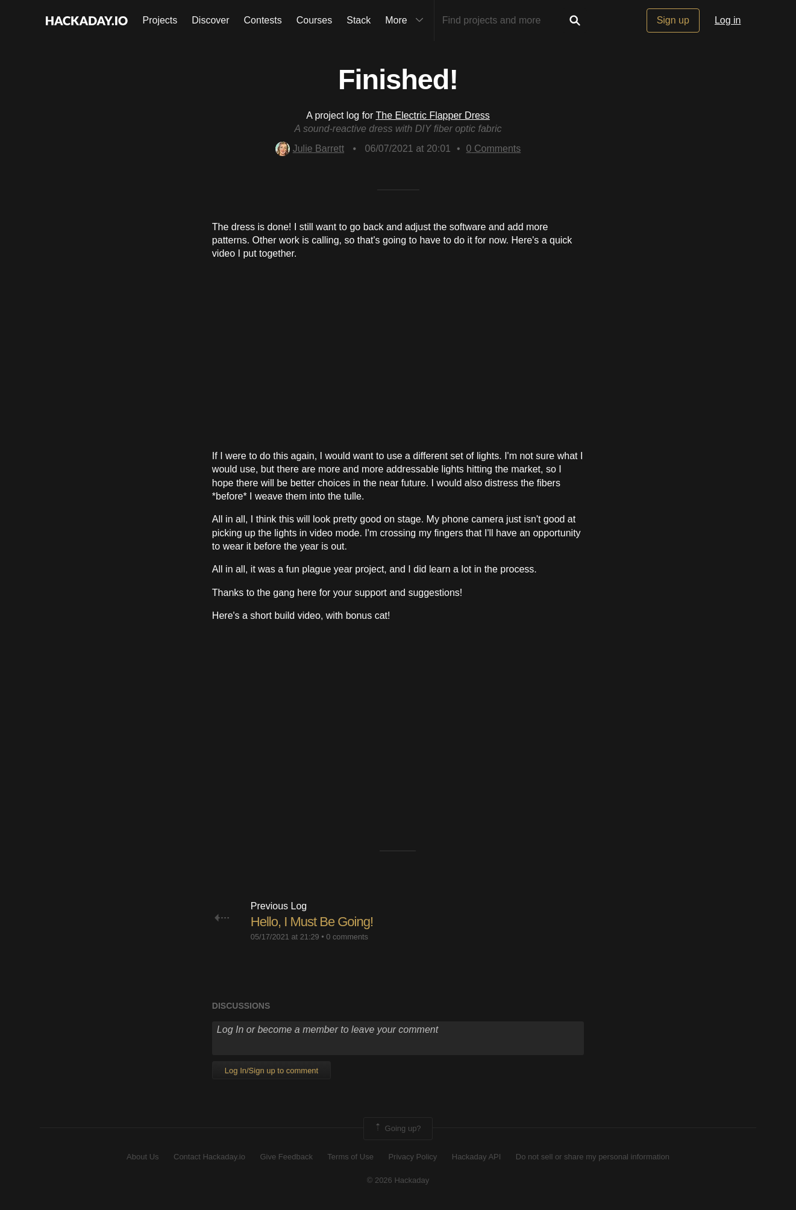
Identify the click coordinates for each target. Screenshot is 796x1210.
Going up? (397, 1128)
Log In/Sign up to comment (271, 1070)
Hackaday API (476, 1156)
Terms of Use (350, 1156)
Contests (263, 20)
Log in (728, 20)
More (406, 20)
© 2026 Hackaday (398, 1180)
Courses (314, 20)
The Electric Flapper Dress (432, 115)
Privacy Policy (412, 1156)
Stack (358, 20)
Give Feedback (286, 1156)
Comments (493, 148)
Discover (210, 20)
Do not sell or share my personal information (592, 1156)
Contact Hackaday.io (209, 1156)
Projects (160, 20)
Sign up (673, 20)
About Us (142, 1156)
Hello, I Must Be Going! (312, 921)
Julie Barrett (309, 148)
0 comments (347, 936)
